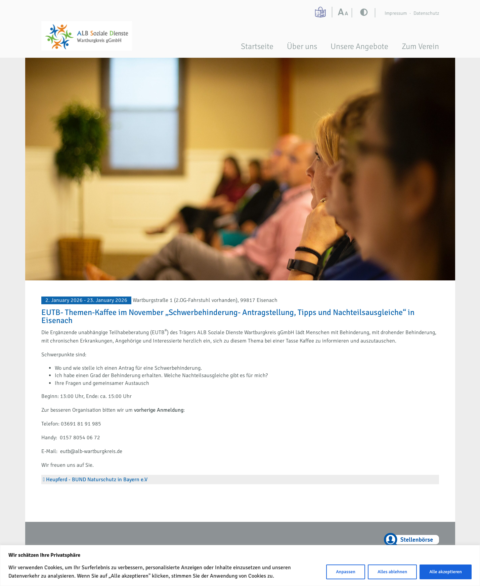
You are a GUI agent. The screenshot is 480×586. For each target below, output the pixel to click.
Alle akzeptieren (445, 572)
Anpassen (345, 572)
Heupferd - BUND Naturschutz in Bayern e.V (96, 479)
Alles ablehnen (392, 572)
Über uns (302, 46)
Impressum (396, 13)
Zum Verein (420, 46)
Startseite (257, 46)
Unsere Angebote (359, 46)
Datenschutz (426, 13)
